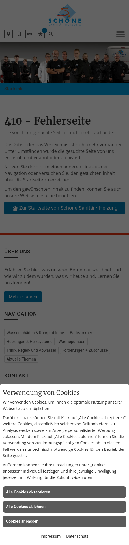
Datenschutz (77, 536)
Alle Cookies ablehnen (26, 506)
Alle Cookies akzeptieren (28, 492)
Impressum (51, 536)
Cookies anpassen (22, 521)
